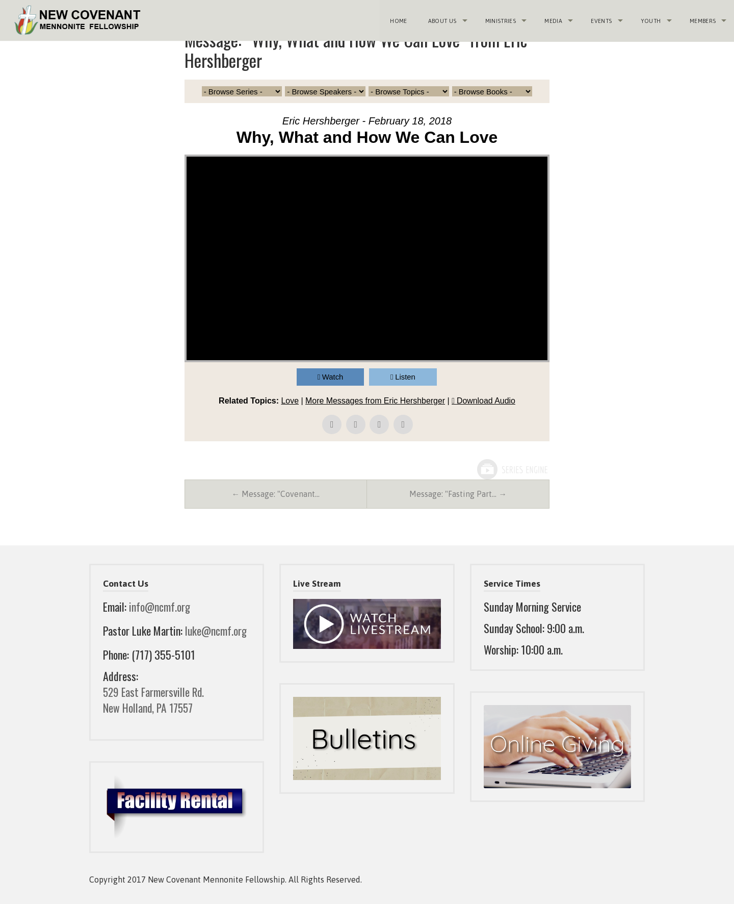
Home (397, 20)
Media (553, 20)
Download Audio (486, 400)
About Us (441, 20)
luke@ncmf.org (216, 630)
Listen (406, 376)
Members (702, 20)
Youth (650, 20)
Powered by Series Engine (511, 469)
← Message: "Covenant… (275, 494)
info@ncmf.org (160, 607)
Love (289, 400)
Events (600, 20)
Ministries (499, 20)
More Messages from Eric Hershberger (375, 400)
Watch (333, 376)
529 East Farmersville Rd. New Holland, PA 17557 (155, 700)
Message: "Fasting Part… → (458, 494)
